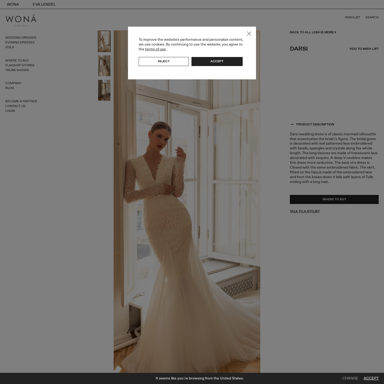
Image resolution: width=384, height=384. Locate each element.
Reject (164, 61)
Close (249, 33)
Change (350, 378)
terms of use (155, 49)
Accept (371, 378)
